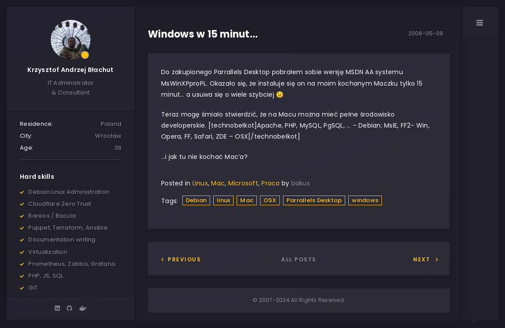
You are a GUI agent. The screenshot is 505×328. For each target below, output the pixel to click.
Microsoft (243, 183)
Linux (200, 183)
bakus (300, 183)
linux (223, 200)
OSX (270, 200)
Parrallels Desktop (314, 200)
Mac (218, 183)
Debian (196, 200)
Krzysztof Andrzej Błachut (70, 69)
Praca (270, 183)
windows (365, 200)
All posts (299, 259)
